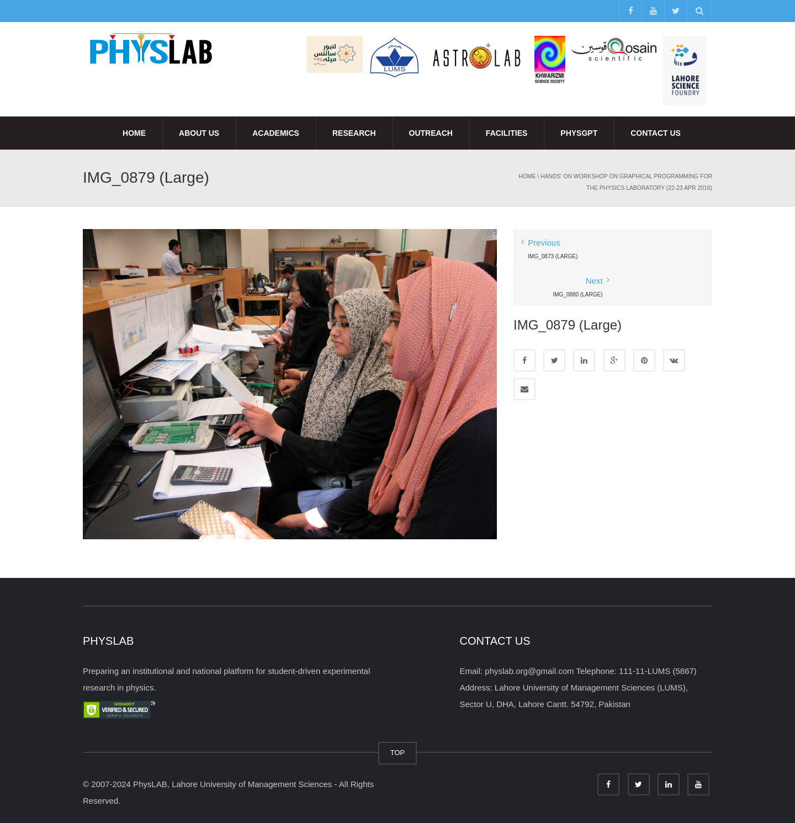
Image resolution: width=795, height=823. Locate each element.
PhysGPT (578, 133)
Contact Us (655, 133)
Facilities (506, 133)
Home (134, 133)
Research (354, 133)
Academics (275, 133)
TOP (397, 752)
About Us (199, 133)
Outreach (431, 133)
